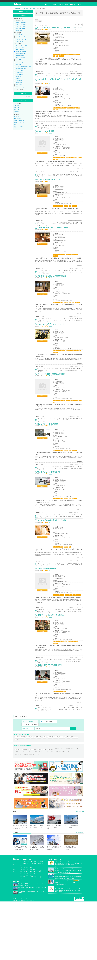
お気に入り (44, 47)
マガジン (80, 4)
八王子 (32, 813)
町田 (28, 810)
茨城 (35, 921)
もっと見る (77, 71)
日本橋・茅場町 (33, 790)
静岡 (24, 925)
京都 (27, 929)
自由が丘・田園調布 (38, 807)
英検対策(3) (18, 64)
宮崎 (42, 935)
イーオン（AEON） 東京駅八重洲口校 (53, 405)
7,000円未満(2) (19, 34)
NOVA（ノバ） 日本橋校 (48, 142)
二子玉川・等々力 (55, 810)
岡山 (24, 931)
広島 (21, 931)
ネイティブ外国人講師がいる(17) (23, 66)
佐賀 (35, 935)
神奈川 (24, 921)
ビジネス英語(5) (20, 49)
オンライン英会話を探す (67, 777)
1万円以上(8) (19, 30)
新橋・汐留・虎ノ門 (71, 790)
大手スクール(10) (20, 70)
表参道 (39, 810)
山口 (27, 931)
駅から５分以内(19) (20, 57)
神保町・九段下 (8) (18, 127)
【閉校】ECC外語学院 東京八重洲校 (52, 666)
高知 (27, 933)
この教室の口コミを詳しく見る (73, 75)
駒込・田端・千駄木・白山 (21, 813)
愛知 (21, 925)
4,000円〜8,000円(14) (21, 26)
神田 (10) (16, 124)
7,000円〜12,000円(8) (21, 36)
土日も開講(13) (19, 72)
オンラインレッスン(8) (21, 45)
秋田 (32, 919)
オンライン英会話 (63, 4)
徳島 (31, 933)
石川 (27, 927)
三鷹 (63, 810)
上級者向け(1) (19, 80)
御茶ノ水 (51, 793)
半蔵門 (57, 793)
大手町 (16, 790)
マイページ (48, 4)
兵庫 (24, 929)
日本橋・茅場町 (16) (19, 120)
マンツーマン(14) (20, 47)
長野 (24, 927)
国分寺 (33, 810)
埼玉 (28, 921)
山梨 (21, 923)
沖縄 (21, 937)
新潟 (21, 927)
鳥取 (31, 931)
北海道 (21, 919)
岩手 (28, 919)
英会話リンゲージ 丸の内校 (49, 458)
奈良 (34, 929)
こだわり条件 (25, 781)
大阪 (21, 929)
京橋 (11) (16, 107)
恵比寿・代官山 (69, 807)
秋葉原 (44, 793)
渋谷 (53, 807)
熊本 (24, 935)
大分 (39, 935)
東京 (21, 921)
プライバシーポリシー (24, 956)
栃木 (42, 921)
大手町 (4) (16, 116)
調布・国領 (40, 813)
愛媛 (21, 933)
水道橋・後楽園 (34, 796)
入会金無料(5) (19, 74)
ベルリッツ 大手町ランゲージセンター (53, 351)
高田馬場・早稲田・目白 (52, 813)
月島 (22, 793)
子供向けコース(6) (20, 87)
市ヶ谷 (43, 796)
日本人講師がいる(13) (21, 68)
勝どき (63, 793)
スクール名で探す (49, 777)
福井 (34, 927)
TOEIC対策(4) (19, 59)
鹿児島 (27, 935)
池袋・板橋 (27, 807)
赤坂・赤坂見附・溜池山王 (33, 793)
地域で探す (31, 777)
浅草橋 (70, 793)
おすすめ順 (77, 24)
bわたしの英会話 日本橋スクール (51, 193)
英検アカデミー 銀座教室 (48, 613)
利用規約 (15, 956)
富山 (31, 927)
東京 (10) (16, 109)
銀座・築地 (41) (18, 118)
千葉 (32, 921)
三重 (27, 925)
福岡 (21, 935)
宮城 (35, 919)
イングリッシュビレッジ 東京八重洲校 (53, 298)
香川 (24, 933)
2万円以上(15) (19, 41)
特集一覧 (72, 4)
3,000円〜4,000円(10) (21, 24)
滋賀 (31, 929)
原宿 (68, 810)
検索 (54, 4)
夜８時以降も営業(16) (21, 51)
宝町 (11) (16, 105)
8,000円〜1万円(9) (20, 28)
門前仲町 (77, 793)
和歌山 (38, 929)
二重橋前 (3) (17, 111)
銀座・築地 (24, 790)
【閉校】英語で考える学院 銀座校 (51, 719)
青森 (25, 919)
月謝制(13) (18, 76)
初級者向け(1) (19, 82)
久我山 (46, 810)
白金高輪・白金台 (19, 810)
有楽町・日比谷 (44, 790)
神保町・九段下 (60, 790)
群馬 (39, 921)
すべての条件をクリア (28, 96)
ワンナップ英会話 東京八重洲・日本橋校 (54, 561)
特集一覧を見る (79, 870)
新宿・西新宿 (18, 807)
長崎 (32, 935)
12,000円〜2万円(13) (21, 39)
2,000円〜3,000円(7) (21, 22)
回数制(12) (18, 78)
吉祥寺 (47, 807)
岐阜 (31, 925)
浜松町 (26, 796)
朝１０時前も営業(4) (21, 53)
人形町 (16, 793)
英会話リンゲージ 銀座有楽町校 (50, 510)
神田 (52, 790)
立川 (62, 813)
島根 (34, 931)
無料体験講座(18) (20, 55)
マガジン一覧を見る (78, 891)
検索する (23, 93)
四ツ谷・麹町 (18, 796)
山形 (39, 919)
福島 (42, 919)
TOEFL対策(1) (19, 62)
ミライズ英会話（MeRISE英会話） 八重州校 (55, 245)
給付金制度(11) (19, 84)
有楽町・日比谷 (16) (19, 122)
